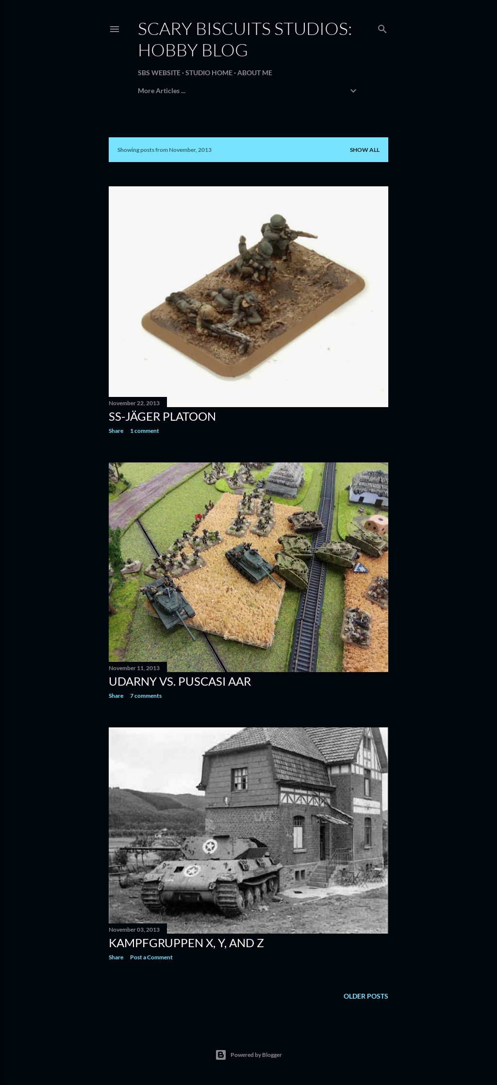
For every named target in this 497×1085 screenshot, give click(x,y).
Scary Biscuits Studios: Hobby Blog (245, 38)
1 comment (144, 430)
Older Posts (366, 996)
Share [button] (116, 430)
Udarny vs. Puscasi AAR (180, 681)
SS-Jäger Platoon (162, 416)
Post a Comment (151, 957)
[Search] (382, 26)
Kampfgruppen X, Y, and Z (186, 943)
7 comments (146, 695)
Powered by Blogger (248, 1055)
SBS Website (159, 72)
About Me (254, 72)
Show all (365, 149)
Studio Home (208, 72)
